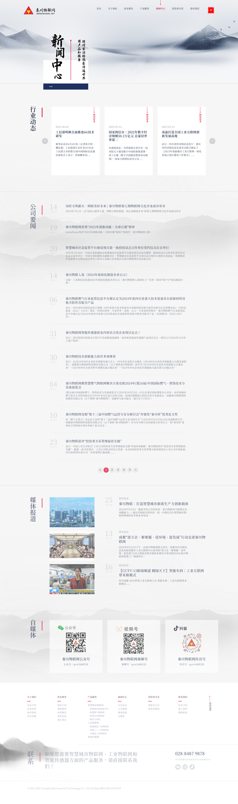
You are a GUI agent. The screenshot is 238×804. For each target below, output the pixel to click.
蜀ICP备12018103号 (111, 788)
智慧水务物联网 (97, 716)
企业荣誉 (31, 709)
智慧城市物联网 (96, 705)
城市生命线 (95, 719)
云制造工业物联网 (98, 733)
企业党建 (31, 716)
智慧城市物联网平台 (99, 709)
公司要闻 (122, 709)
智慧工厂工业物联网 (99, 730)
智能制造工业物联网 (99, 726)
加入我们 (182, 709)
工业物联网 (93, 723)
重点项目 (61, 720)
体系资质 (31, 712)
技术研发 (61, 697)
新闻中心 (122, 697)
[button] (45, 141)
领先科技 (61, 716)
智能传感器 (93, 737)
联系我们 (182, 697)
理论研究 (61, 709)
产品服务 (92, 697)
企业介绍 (31, 705)
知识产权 (61, 705)
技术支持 (182, 705)
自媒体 (121, 716)
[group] (75, 141)
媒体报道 (122, 712)
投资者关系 (154, 697)
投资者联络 (154, 709)
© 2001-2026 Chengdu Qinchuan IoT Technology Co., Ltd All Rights (64, 788)
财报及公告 (154, 705)
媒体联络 (182, 712)
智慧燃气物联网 (97, 712)
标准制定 (61, 712)
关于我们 (31, 697)
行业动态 (122, 705)
